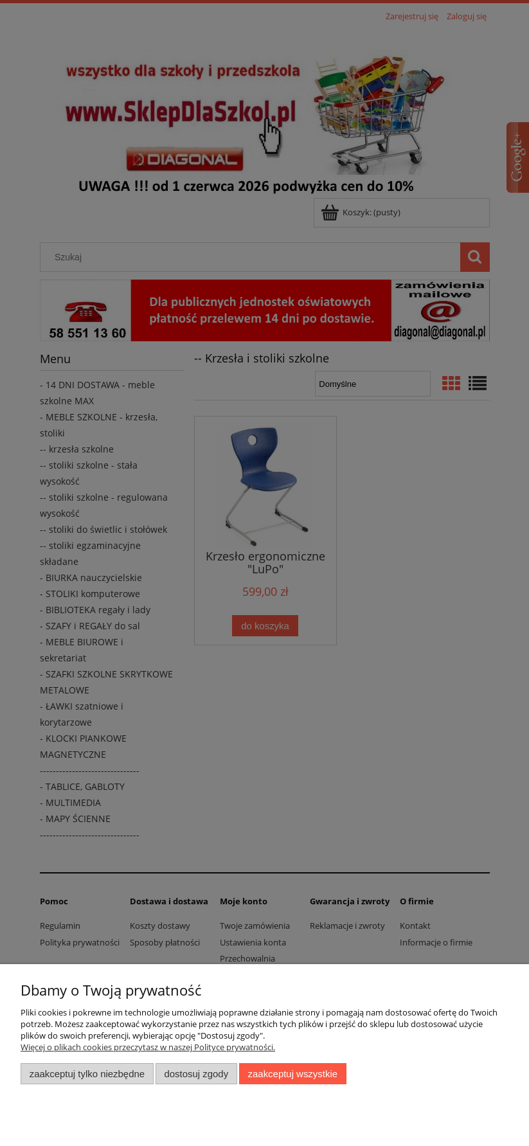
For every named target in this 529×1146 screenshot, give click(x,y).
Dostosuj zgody (196, 1073)
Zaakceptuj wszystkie (292, 1073)
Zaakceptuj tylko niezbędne (87, 1073)
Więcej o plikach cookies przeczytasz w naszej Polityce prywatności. (148, 1047)
